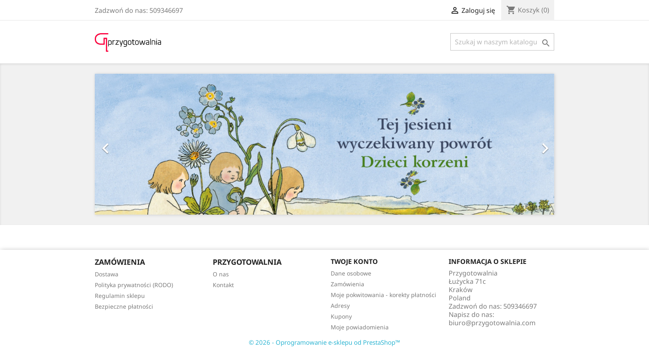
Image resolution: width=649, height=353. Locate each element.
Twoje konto (354, 261)
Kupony (341, 316)
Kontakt (223, 285)
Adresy (340, 305)
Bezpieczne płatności (124, 306)
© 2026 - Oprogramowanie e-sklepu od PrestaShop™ (324, 342)
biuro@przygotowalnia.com (492, 322)
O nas (221, 274)
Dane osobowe (351, 273)
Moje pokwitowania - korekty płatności (383, 295)
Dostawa (106, 274)
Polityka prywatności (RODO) (134, 285)
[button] (129, 144)
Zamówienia (347, 284)
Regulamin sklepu (120, 296)
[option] (324, 144)
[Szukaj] (502, 42)
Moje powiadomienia (360, 327)
